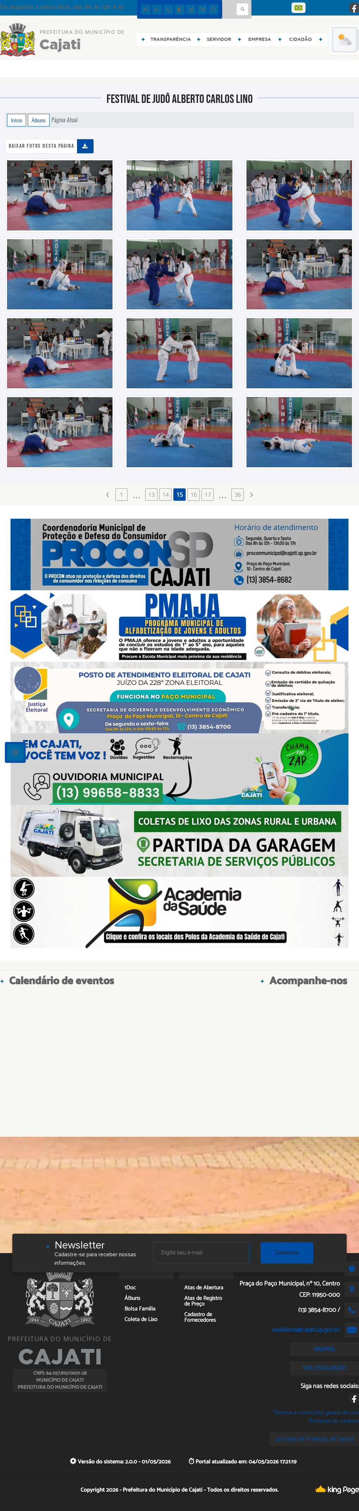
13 (151, 495)
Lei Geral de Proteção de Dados (314, 1439)
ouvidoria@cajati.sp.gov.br (306, 1330)
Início (16, 120)
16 (194, 495)
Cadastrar (287, 1252)
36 (238, 495)
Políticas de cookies (334, 1421)
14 (165, 495)
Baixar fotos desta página (41, 146)
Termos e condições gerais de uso (316, 1412)
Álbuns (39, 120)
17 (208, 495)
